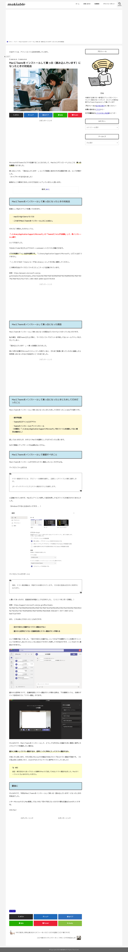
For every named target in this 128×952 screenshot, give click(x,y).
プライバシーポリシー (109, 4)
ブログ (13, 911)
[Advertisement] (64, 26)
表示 (47, 189)
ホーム (77, 4)
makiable (63, 950)
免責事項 (96, 4)
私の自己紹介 (100, 106)
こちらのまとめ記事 (102, 113)
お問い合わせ (86, 4)
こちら (98, 109)
